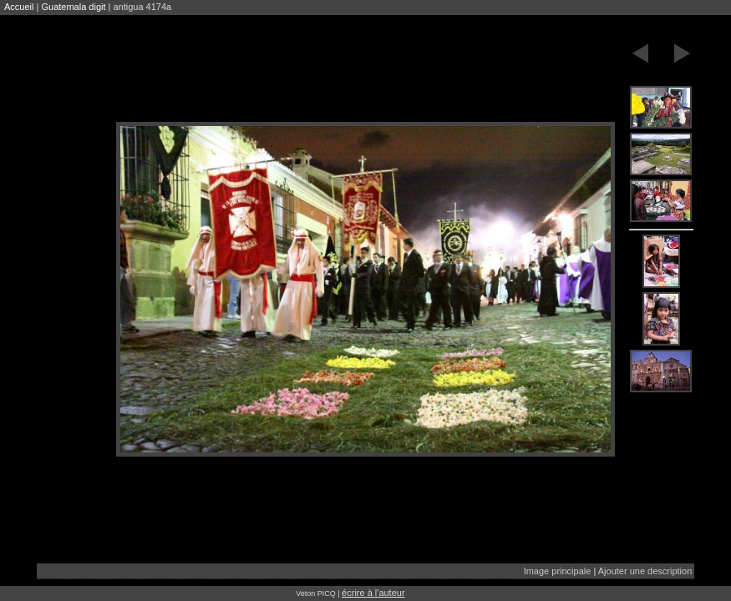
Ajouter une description (645, 571)
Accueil (18, 7)
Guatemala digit (73, 7)
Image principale (557, 571)
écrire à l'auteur (373, 593)
